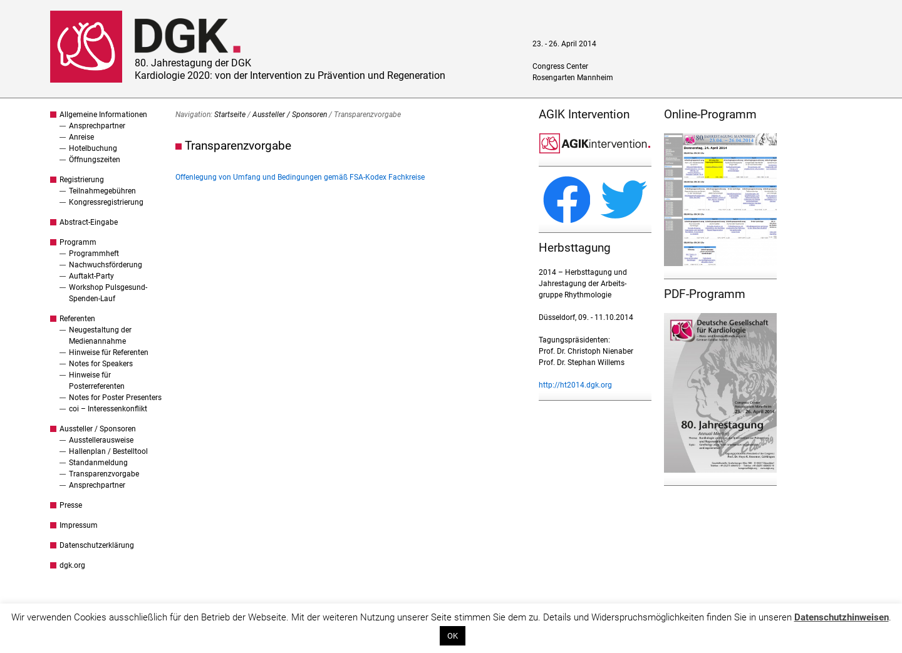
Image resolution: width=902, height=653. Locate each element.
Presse (71, 505)
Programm (78, 242)
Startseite (230, 114)
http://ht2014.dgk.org (575, 385)
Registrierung (82, 179)
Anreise (81, 137)
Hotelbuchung (93, 148)
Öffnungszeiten (94, 159)
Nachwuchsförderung (105, 264)
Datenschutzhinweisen (841, 617)
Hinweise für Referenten (108, 352)
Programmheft (94, 253)
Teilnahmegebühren (102, 191)
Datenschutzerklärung (97, 545)
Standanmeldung (98, 462)
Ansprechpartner (97, 125)
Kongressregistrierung (106, 202)
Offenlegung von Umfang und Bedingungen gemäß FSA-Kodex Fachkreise (300, 177)
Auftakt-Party (91, 276)
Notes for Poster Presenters (115, 397)
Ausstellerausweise (101, 440)
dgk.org (72, 565)
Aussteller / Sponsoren (98, 428)
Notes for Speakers (101, 363)
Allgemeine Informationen (103, 114)
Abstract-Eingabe (89, 222)
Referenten (77, 318)
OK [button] (452, 635)
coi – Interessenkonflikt (108, 408)
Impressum (79, 525)
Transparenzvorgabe (104, 474)
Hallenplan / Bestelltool (108, 451)
